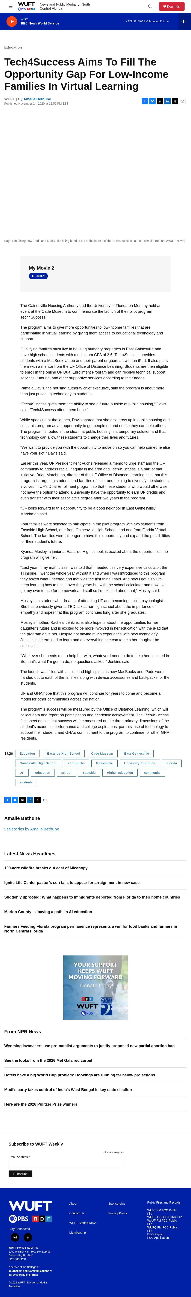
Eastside (89, 772)
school (66, 772)
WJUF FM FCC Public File (162, 1222)
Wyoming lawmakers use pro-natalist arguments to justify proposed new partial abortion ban (89, 1046)
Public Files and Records (163, 1202)
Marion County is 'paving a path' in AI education (48, 912)
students (26, 782)
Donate (173, 6)
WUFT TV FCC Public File (164, 1217)
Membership (77, 1232)
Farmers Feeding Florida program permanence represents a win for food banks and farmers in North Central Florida (90, 928)
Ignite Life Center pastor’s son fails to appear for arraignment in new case (71, 882)
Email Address (19, 1157)
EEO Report (155, 1234)
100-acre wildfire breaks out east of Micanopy (46, 868)
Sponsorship (116, 1203)
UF (22, 772)
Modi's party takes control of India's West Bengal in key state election (68, 1090)
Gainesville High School (38, 763)
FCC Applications (158, 1237)
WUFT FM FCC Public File (162, 1212)
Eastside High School (63, 753)
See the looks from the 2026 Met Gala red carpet (48, 1060)
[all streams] (184, 21)
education (42, 772)
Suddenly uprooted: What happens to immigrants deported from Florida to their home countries (92, 897)
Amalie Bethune (37, 99)
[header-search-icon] (150, 6)
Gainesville (104, 763)
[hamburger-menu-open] (10, 6)
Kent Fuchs (76, 763)
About (73, 1203)
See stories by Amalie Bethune (31, 829)
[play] (11, 21)
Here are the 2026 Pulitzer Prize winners (40, 1104)
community (152, 772)
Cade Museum (102, 753)
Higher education (120, 772)
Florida (172, 763)
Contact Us (76, 1213)
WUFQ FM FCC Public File (162, 1229)
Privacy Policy (117, 1213)
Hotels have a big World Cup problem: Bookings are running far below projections (79, 1075)
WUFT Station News (83, 1223)
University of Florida (139, 763)
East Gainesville (136, 753)
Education (13, 47)
